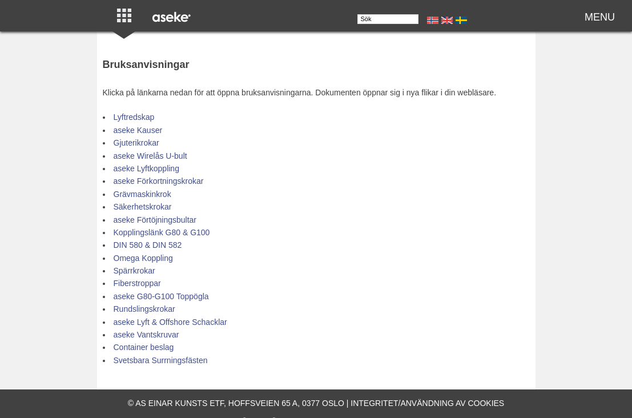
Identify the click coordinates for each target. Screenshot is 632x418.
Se (461, 20)
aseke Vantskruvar (146, 334)
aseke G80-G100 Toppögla (161, 296)
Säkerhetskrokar (143, 206)
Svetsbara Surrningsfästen (161, 360)
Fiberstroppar (137, 283)
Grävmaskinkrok (142, 194)
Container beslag (144, 347)
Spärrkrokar (134, 270)
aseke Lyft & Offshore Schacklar (170, 322)
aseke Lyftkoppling (146, 168)
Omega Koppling (143, 258)
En (447, 20)
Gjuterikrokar (136, 142)
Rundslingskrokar (144, 309)
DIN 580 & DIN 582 (148, 245)
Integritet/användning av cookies (427, 403)
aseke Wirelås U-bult (150, 155)
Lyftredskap (134, 117)
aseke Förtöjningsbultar (155, 219)
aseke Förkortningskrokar (159, 181)
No (432, 20)
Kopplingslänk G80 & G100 (162, 232)
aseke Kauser (138, 130)
